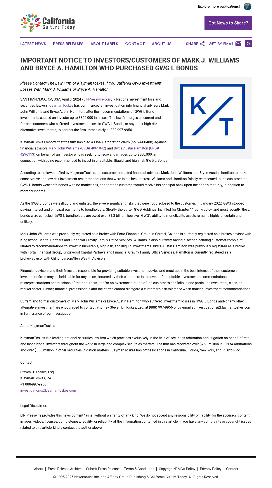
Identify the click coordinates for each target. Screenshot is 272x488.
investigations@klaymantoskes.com (48, 390)
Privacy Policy (211, 469)
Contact (135, 43)
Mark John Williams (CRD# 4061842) (77, 148)
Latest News (33, 43)
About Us (162, 43)
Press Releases (68, 43)
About (38, 469)
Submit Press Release (103, 469)
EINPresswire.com (97, 99)
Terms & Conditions (139, 469)
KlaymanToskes (61, 105)
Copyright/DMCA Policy (177, 469)
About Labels (104, 43)
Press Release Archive (64, 469)
